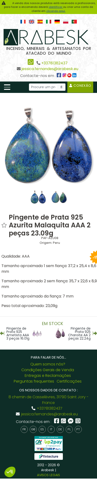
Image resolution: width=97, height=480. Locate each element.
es (42, 429)
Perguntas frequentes (34, 381)
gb (33, 429)
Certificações (69, 381)
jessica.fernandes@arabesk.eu (50, 69)
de (60, 429)
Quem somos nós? (47, 364)
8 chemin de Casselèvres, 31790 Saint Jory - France (48, 399)
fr (24, 429)
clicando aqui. (55, 11)
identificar (56, 7)
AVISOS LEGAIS (48, 475)
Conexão (80, 85)
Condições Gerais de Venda (47, 370)
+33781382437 (54, 63)
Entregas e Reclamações (48, 375)
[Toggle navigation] (7, 87)
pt (78, 429)
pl (69, 429)
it (51, 429)
